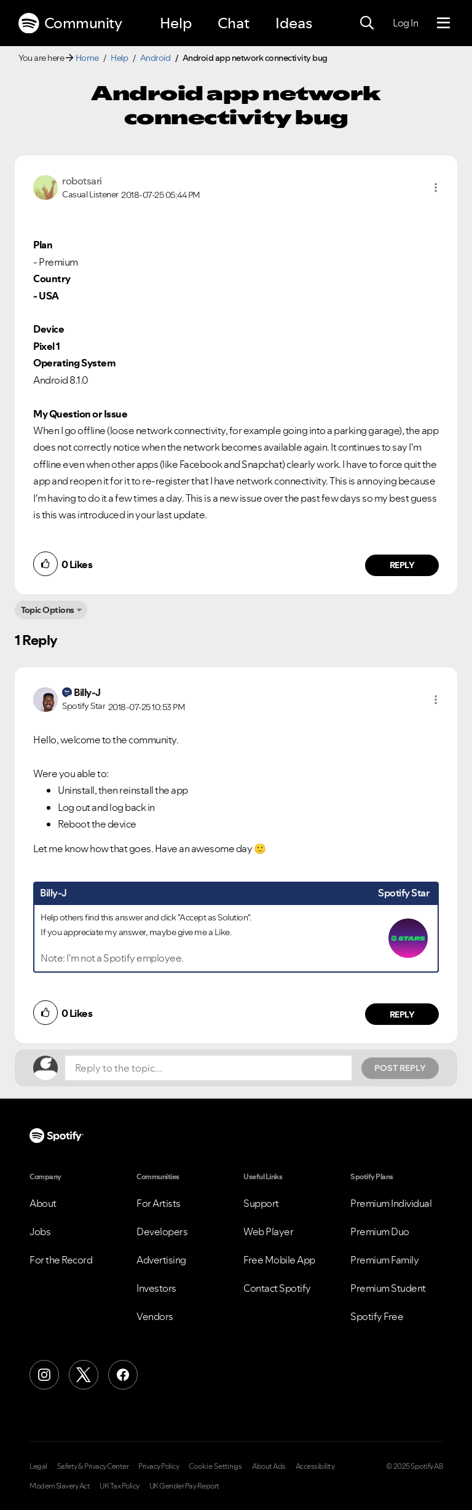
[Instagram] (44, 1374)
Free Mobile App (279, 1260)
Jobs (40, 1231)
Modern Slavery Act (60, 1486)
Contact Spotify (277, 1288)
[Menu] (443, 23)
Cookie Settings (215, 1466)
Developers (161, 1231)
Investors (156, 1288)
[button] (436, 187)
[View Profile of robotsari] (82, 181)
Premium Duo (379, 1231)
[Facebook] (123, 1374)
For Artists (158, 1203)
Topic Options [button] (47, 610)
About (43, 1203)
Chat (234, 23)
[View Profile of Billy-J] (87, 692)
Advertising (161, 1260)
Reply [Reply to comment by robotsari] (402, 565)
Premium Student (388, 1288)
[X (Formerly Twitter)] (83, 1374)
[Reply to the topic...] (208, 1068)
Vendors (154, 1316)
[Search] (366, 23)
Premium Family (384, 1260)
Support (261, 1203)
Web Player (268, 1231)
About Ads (269, 1466)
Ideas (293, 23)
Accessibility (315, 1466)
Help (176, 23)
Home (87, 58)
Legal (38, 1466)
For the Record (61, 1260)
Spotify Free (376, 1316)
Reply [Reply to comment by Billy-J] (402, 1014)
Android (155, 58)
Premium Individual (390, 1203)
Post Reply (400, 1068)
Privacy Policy (158, 1466)
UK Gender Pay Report (184, 1486)
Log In (405, 23)
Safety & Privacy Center (93, 1466)
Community (70, 23)
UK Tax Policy (120, 1486)
